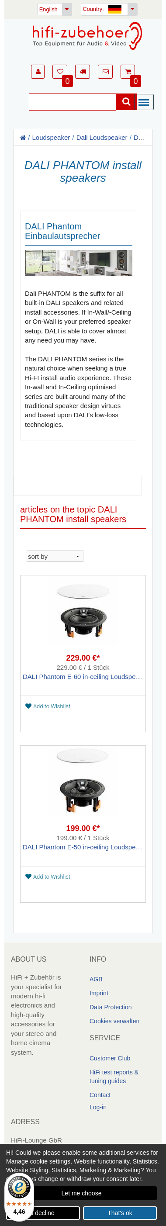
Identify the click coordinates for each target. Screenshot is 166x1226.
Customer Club (110, 1058)
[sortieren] (55, 556)
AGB (96, 979)
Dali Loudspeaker (102, 137)
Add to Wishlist (47, 706)
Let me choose (82, 1193)
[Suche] (72, 102)
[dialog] (83, 1185)
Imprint (99, 993)
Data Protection (111, 1007)
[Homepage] (87, 36)
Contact (100, 1094)
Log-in (98, 1107)
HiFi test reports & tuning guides (114, 1076)
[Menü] (145, 102)
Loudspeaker (51, 137)
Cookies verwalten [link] (114, 1021)
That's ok (119, 1212)
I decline (42, 1212)
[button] (38, 72)
